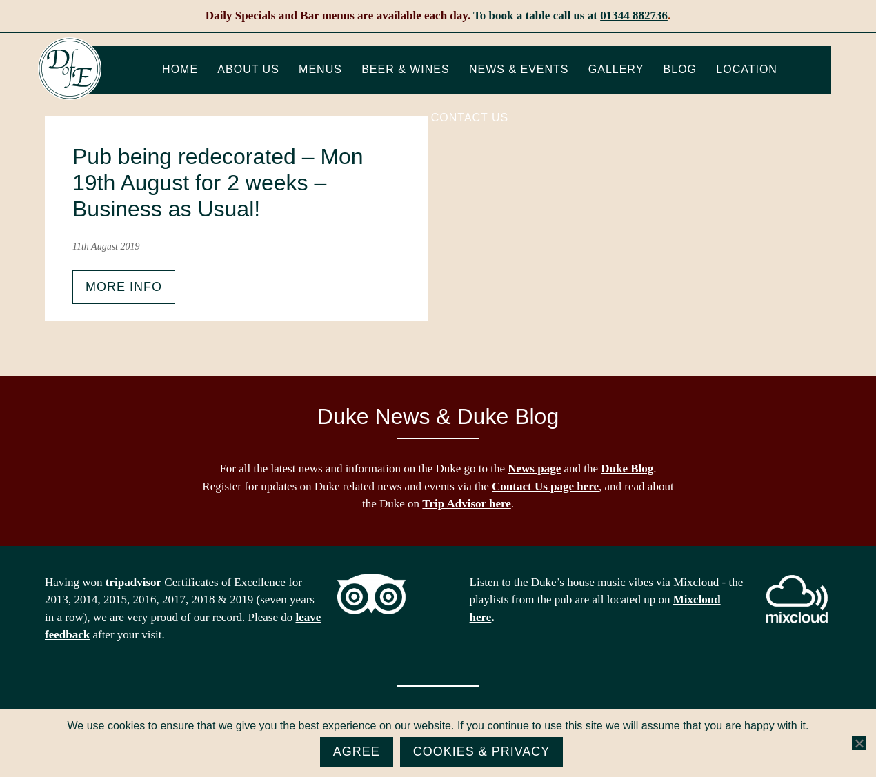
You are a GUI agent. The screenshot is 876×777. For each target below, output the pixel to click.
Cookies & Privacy (481, 751)
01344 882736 (634, 15)
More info (124, 287)
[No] (859, 743)
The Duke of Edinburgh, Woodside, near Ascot (69, 69)
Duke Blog (627, 468)
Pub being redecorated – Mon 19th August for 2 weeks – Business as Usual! (218, 183)
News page (534, 468)
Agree (356, 751)
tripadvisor (133, 582)
